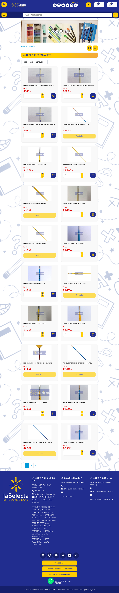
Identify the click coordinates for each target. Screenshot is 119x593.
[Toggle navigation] (4, 15)
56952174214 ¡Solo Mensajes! (59, 581)
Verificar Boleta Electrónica (59, 575)
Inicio (23, 47)
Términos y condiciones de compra (59, 569)
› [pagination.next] (35, 465)
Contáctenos (59, 563)
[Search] (67, 15)
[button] (4, 4)
